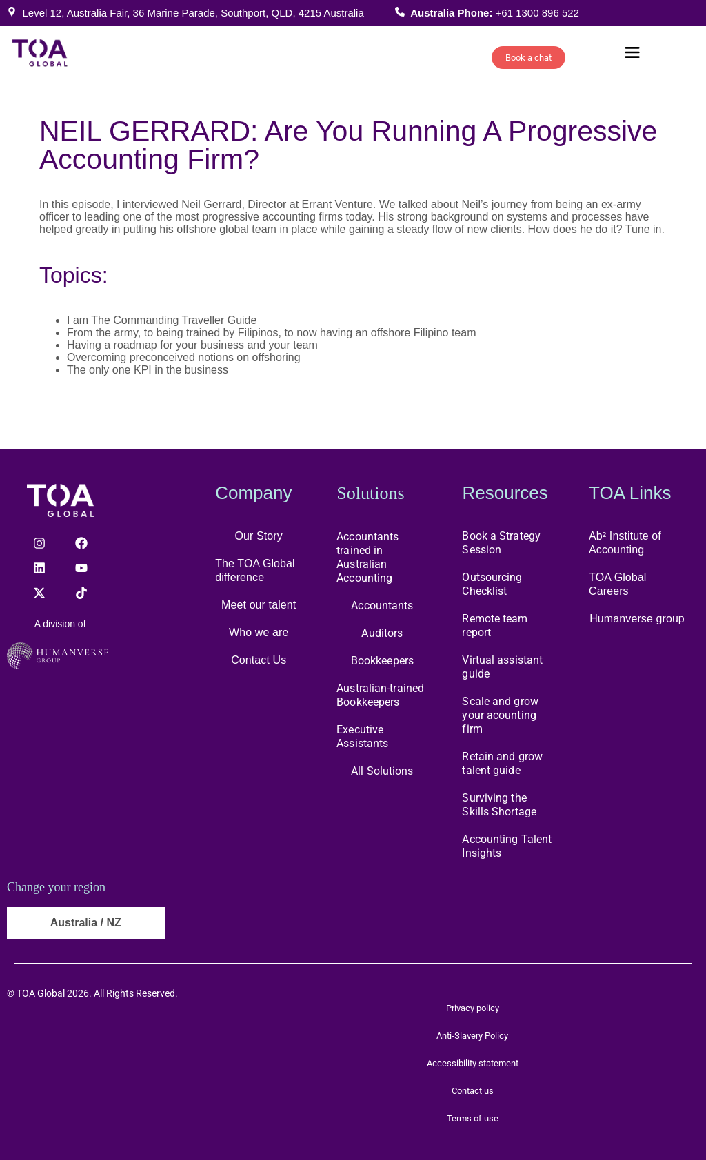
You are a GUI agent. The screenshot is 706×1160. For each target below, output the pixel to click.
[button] (632, 54)
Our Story (259, 536)
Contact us (473, 1091)
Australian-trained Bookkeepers (380, 695)
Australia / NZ (85, 922)
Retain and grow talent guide (502, 763)
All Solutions (382, 770)
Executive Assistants (362, 736)
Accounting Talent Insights (507, 846)
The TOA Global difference (255, 570)
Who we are (258, 632)
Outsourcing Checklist (492, 584)
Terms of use (472, 1118)
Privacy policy (472, 1008)
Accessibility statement (472, 1063)
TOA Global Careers (617, 584)
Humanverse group (637, 618)
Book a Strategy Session (501, 542)
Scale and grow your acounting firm (500, 715)
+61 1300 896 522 (537, 13)
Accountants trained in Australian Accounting (367, 557)
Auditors (382, 633)
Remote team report (494, 625)
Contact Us (258, 660)
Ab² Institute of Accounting (625, 543)
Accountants (382, 605)
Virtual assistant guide (502, 666)
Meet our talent (258, 605)
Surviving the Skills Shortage (499, 804)
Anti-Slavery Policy (472, 1035)
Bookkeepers (382, 660)
